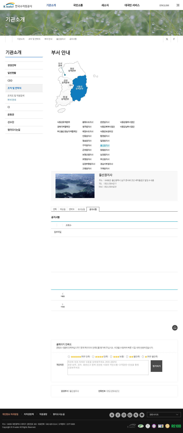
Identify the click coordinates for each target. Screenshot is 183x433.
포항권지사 (86, 159)
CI (9, 107)
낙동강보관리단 (106, 131)
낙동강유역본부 (63, 122)
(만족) (101, 356)
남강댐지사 (104, 154)
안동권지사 (86, 136)
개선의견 (59, 365)
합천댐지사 (104, 136)
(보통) (118, 356)
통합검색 (173, 5)
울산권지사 (104, 145)
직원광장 (43, 414)
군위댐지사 (86, 150)
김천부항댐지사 (88, 164)
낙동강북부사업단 (107, 127)
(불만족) (134, 356)
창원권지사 (104, 150)
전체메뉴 (177, 5)
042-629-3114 (51, 424)
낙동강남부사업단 (127, 127)
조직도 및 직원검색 (16, 95)
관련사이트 (154, 414)
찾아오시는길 (14, 129)
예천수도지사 (87, 131)
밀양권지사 (104, 141)
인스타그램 (123, 415)
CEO (24, 80)
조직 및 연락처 (24, 88)
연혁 (55, 209)
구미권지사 (86, 145)
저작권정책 (29, 414)
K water (18, 5)
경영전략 (24, 65)
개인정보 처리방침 (10, 414)
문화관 (11, 114)
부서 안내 (12, 100)
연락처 (71, 209)
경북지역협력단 (63, 127)
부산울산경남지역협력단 (67, 131)
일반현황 (24, 73)
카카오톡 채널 (141, 415)
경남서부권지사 (106, 164)
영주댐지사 (86, 127)
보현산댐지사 (87, 154)
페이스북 (117, 415)
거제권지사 (104, 168)
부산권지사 (104, 159)
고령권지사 (86, 168)
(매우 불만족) (151, 356)
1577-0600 (70, 424)
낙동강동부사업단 (127, 122)
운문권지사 (104, 122)
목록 (174, 278)
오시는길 (81, 209)
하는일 (62, 209)
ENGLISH (164, 5)
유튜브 (111, 415)
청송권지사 (86, 141)
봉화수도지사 (87, 122)
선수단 (24, 122)
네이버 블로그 (129, 415)
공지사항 (93, 209)
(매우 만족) (80, 356)
